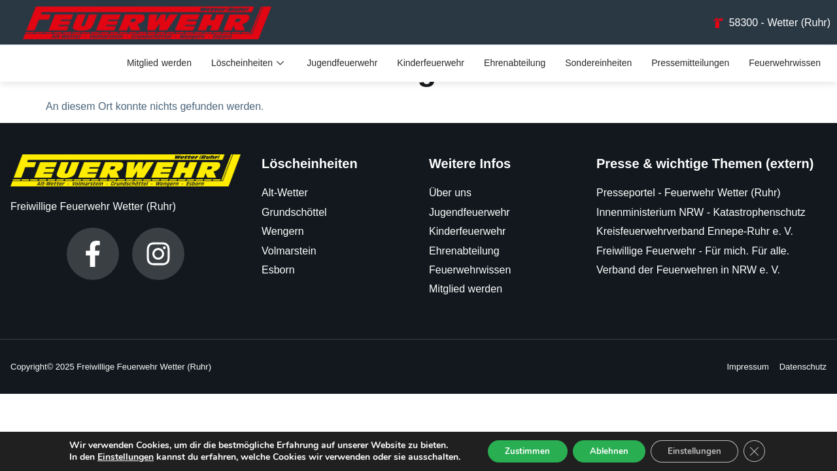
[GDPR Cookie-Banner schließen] (764, 450)
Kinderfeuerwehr (430, 64)
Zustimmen (520, 450)
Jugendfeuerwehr (342, 64)
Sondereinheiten (598, 64)
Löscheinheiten (249, 64)
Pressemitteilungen (690, 64)
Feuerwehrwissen (785, 64)
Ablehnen (607, 450)
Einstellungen (114, 456)
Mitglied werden (159, 64)
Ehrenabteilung (514, 64)
